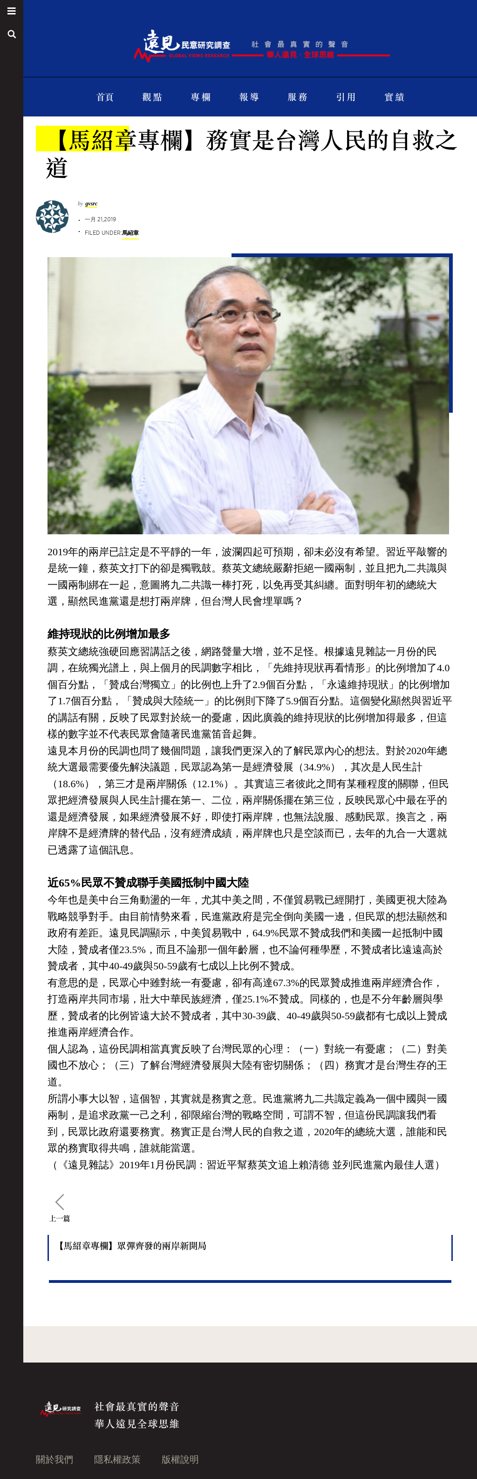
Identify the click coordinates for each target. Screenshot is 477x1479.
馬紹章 (130, 232)
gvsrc (91, 203)
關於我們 (54, 1459)
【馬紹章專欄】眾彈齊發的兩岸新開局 (130, 1245)
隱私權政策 (117, 1459)
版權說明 (180, 1459)
